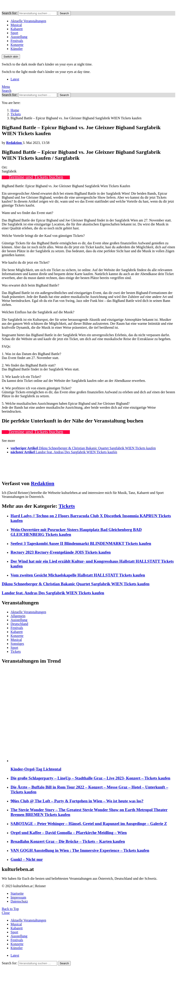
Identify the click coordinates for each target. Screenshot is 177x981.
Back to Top (10, 909)
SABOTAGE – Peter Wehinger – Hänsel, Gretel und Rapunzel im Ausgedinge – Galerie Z (89, 823)
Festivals (17, 41)
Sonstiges (17, 644)
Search (64, 13)
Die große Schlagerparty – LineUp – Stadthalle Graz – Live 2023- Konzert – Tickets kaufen (90, 778)
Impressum (18, 897)
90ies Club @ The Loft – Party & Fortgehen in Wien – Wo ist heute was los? (77, 801)
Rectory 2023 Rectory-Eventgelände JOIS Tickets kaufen (61, 552)
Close (6, 913)
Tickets (67, 506)
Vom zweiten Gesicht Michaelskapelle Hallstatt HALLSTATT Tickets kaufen (78, 575)
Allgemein (18, 616)
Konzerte (17, 45)
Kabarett (17, 29)
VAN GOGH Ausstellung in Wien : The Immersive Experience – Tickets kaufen (80, 850)
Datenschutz (19, 901)
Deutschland (19, 624)
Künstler (17, 49)
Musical (16, 25)
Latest (15, 79)
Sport (14, 33)
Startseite (17, 893)
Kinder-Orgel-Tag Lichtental (36, 769)
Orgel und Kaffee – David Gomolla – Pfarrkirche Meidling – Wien (69, 832)
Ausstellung (19, 37)
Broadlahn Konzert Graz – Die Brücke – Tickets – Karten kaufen (68, 841)
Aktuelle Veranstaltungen (28, 21)
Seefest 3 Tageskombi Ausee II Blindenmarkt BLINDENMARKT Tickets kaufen (81, 543)
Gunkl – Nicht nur (27, 859)
